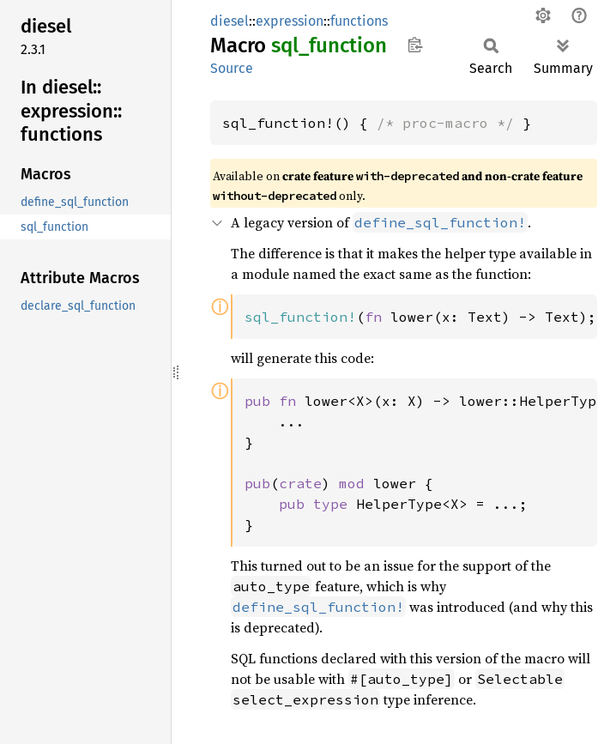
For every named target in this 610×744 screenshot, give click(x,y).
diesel (229, 21)
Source (231, 68)
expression (289, 21)
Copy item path (415, 44)
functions (359, 21)
